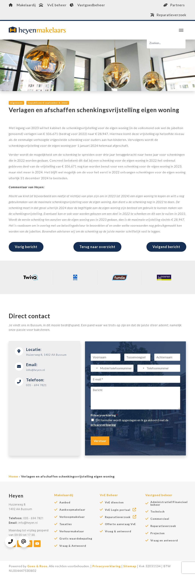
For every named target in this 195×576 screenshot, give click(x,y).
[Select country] (95, 368)
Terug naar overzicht (97, 247)
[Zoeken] (166, 42)
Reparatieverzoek (168, 15)
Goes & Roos (37, 566)
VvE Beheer (109, 495)
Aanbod (64, 502)
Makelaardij (22, 5)
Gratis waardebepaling (75, 538)
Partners (174, 5)
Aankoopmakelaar (72, 509)
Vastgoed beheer (158, 495)
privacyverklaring (103, 424)
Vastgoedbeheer (87, 5)
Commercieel (159, 518)
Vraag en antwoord (164, 540)
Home (13, 476)
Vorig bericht (26, 247)
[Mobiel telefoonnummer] (112, 368)
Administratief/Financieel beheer (169, 503)
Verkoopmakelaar (72, 517)
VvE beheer (53, 5)
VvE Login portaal (121, 509)
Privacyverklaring (104, 415)
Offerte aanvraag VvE (120, 524)
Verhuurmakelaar (71, 531)
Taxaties (65, 524)
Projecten (157, 533)
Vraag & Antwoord (72, 545)
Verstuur (100, 441)
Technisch (157, 511)
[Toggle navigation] (181, 30)
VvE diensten (114, 502)
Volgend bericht (166, 247)
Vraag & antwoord (118, 531)
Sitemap (129, 566)
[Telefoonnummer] (158, 368)
